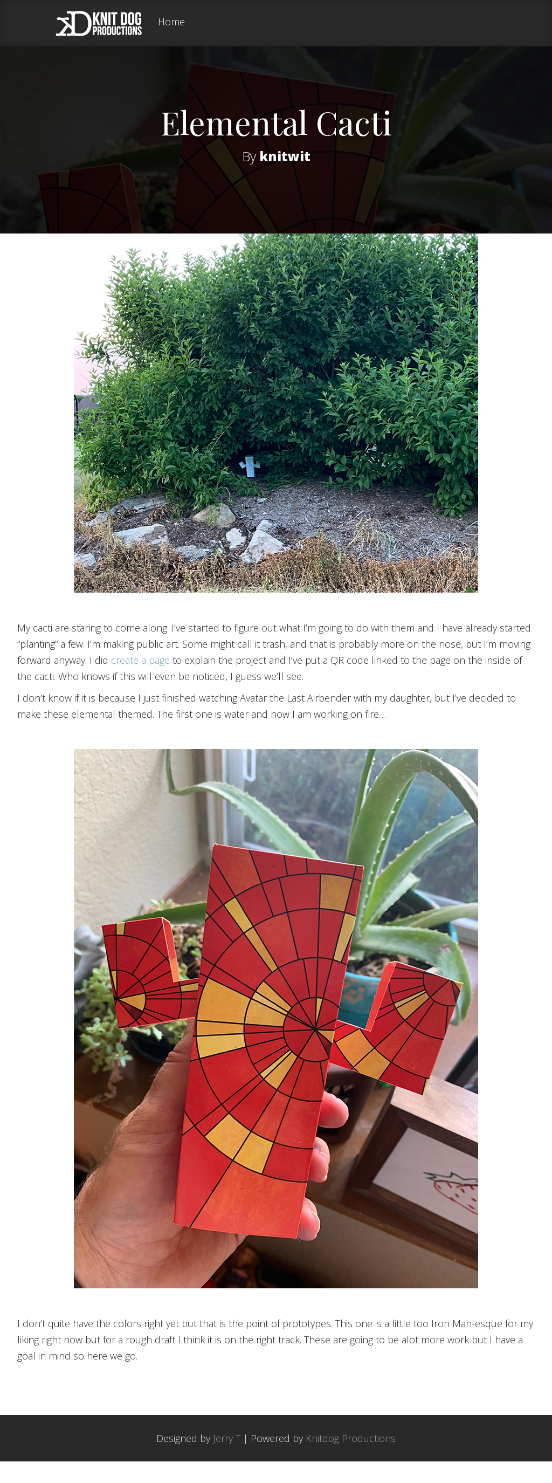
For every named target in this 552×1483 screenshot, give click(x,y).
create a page (140, 681)
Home (171, 22)
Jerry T (226, 1459)
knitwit (284, 155)
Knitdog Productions (351, 1459)
